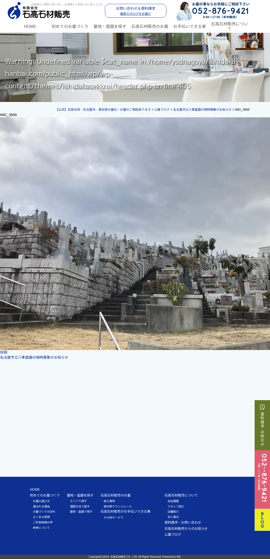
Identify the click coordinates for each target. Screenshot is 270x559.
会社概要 (173, 500)
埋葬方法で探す (80, 506)
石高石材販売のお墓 (149, 26)
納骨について (41, 527)
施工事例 (109, 500)
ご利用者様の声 (43, 522)
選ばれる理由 (41, 506)
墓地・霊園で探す (81, 511)
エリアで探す (78, 500)
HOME (30, 26)
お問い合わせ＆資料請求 (135, 11)
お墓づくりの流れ (44, 511)
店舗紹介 (173, 511)
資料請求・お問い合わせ (182, 522)
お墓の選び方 (41, 500)
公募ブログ (172, 534)
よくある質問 (41, 517)
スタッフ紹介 (175, 506)
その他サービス (113, 517)
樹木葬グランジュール (118, 506)
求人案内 (173, 517)
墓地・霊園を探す (110, 26)
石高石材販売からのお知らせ (186, 528)
